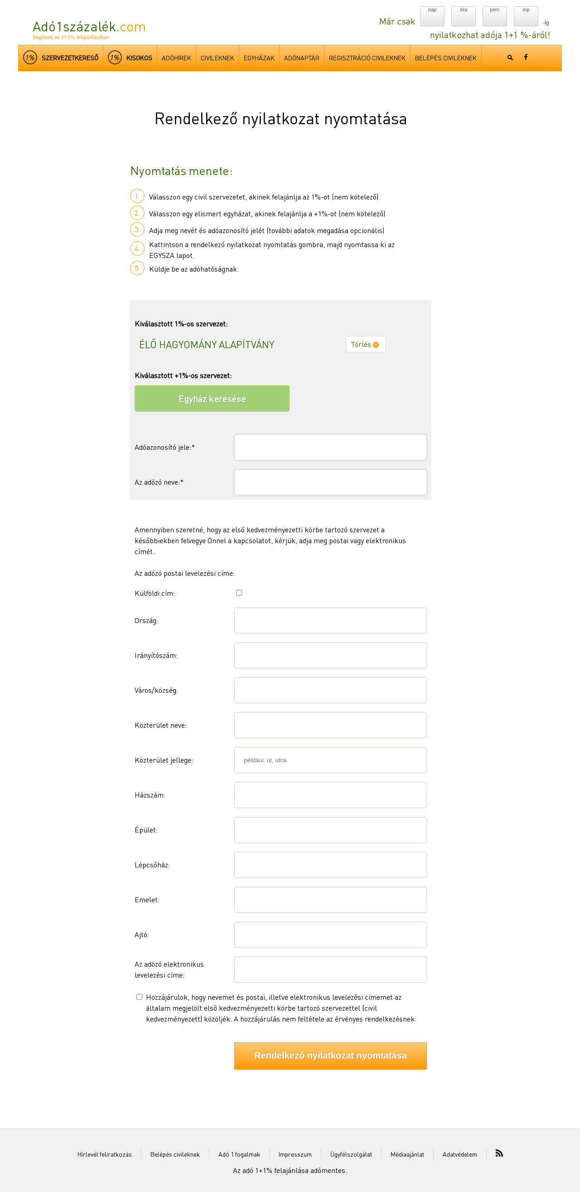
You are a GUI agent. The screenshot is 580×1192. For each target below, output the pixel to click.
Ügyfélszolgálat (351, 1154)
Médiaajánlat (407, 1154)
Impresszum (295, 1154)
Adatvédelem (460, 1154)
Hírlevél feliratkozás (104, 1154)
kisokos (130, 57)
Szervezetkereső (60, 57)
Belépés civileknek (175, 1154)
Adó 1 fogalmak (239, 1154)
